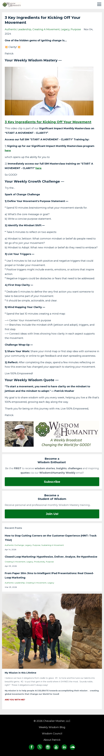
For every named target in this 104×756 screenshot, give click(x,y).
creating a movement (46, 29)
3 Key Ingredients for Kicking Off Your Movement (48, 122)
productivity (39, 562)
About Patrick (52, 739)
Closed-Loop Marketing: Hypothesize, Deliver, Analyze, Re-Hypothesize (51, 556)
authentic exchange (14, 545)
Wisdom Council (52, 733)
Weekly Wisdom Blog (52, 727)
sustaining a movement (52, 545)
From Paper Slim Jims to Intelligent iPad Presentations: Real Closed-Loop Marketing (49, 575)
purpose (76, 29)
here (8, 150)
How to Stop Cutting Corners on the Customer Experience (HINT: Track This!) (51, 538)
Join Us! (52, 514)
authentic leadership (18, 29)
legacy (65, 29)
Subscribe (52, 482)
